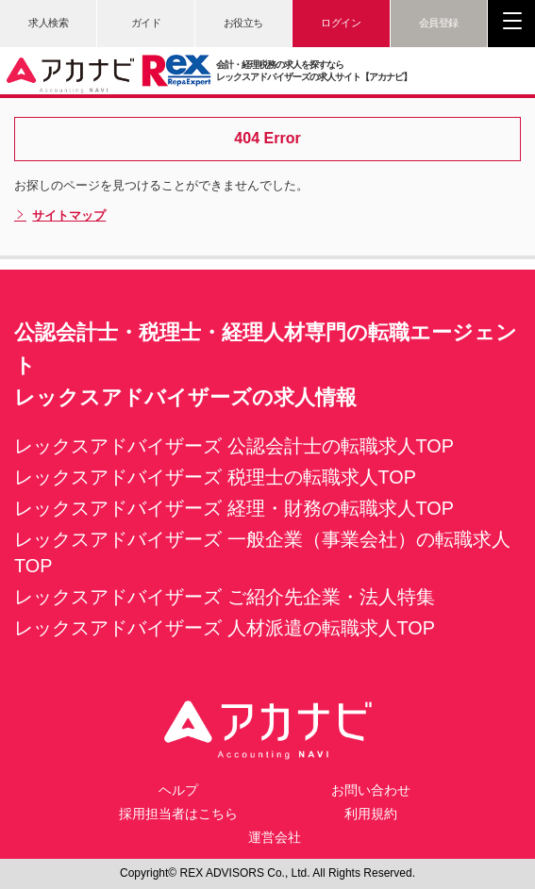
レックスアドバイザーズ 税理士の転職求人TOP (215, 477)
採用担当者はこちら (178, 813)
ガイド (146, 22)
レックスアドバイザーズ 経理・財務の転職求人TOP (234, 508)
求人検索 (48, 22)
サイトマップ (60, 215)
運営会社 (274, 837)
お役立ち (243, 22)
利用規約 (370, 813)
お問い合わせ (370, 790)
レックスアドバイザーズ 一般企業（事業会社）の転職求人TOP (262, 552)
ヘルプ (178, 790)
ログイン (340, 22)
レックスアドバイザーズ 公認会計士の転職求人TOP (234, 446)
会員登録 (439, 22)
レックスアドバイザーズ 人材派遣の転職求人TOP (224, 627)
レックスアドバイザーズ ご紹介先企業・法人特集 (224, 596)
